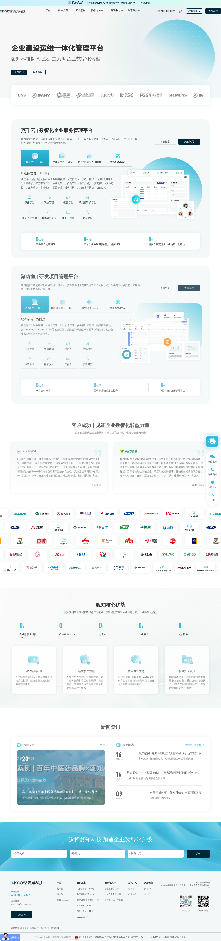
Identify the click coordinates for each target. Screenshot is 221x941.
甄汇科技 (45, 928)
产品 (59, 882)
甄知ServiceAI (63, 900)
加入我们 (148, 894)
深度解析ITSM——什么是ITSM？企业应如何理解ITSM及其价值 (158, 937)
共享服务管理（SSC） (87, 894)
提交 (198, 853)
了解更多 (165, 141)
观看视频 (38, 72)
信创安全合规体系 (113, 894)
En (180, 11)
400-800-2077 (20, 895)
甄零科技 (34, 928)
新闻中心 (132, 882)
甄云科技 (55, 928)
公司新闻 (132, 888)
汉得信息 (24, 928)
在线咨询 (21, 915)
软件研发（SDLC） (85, 905)
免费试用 (213, 11)
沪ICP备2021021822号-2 (118, 937)
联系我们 (194, 11)
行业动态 (132, 894)
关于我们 (148, 888)
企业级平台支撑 (112, 888)
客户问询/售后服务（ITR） (89, 900)
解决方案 (81, 882)
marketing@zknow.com (21, 904)
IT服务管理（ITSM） (86, 888)
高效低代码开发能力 (114, 900)
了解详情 (146, 3)
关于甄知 (148, 882)
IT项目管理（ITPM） (86, 911)
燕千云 (60, 888)
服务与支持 (110, 882)
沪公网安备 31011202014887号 (92, 937)
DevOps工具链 (83, 917)
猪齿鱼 (60, 894)
